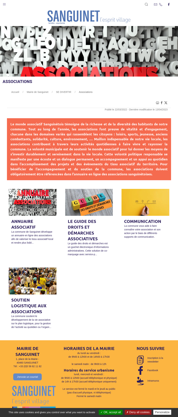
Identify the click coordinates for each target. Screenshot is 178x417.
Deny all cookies (138, 412)
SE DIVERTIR (63, 92)
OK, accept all (110, 412)
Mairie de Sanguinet (37, 92)
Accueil (15, 92)
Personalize (162, 412)
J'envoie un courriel (27, 377)
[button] (4, 3)
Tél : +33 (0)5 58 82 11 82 (27, 366)
